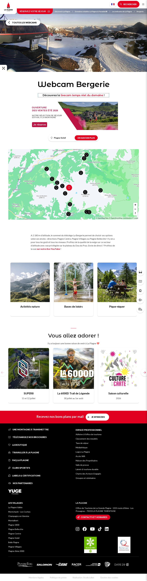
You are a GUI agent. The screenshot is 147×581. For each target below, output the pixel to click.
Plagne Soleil (13, 538)
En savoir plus (86, 138)
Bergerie (140, 11)
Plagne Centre (14, 533)
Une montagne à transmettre (28, 429)
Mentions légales (36, 577)
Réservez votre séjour (35, 11)
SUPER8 (29, 393)
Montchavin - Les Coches (19, 512)
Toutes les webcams (24, 22)
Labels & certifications (24, 475)
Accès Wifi (80, 456)
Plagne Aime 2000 (16, 551)
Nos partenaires (20, 483)
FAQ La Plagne (18, 460)
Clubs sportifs (19, 468)
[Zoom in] (135, 205)
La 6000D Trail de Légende (73, 393)
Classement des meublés (87, 439)
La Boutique (17, 445)
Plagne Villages (15, 546)
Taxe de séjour (82, 443)
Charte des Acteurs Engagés (88, 473)
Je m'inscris (98, 417)
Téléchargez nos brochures (27, 437)
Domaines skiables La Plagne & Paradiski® (92, 11)
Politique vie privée (58, 577)
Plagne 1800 (13, 525)
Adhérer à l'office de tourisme (89, 434)
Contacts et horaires (94, 517)
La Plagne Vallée (15, 507)
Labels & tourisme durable (87, 469)
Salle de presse (82, 465)
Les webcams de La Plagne (123, 11)
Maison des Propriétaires (87, 460)
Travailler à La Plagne (23, 452)
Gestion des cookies (109, 577)
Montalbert (13, 520)
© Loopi (135, 218)
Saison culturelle (118, 393)
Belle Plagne (13, 542)
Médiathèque (81, 447)
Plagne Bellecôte (15, 529)
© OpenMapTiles (102, 218)
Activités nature (30, 306)
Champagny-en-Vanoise (18, 516)
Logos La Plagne (83, 452)
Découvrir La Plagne (64, 11)
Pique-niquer (117, 306)
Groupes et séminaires (86, 478)
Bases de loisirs (73, 306)
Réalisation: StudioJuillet (83, 577)
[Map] (73, 184)
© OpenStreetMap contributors (120, 218)
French (112, 4)
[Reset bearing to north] (135, 213)
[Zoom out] (135, 209)
